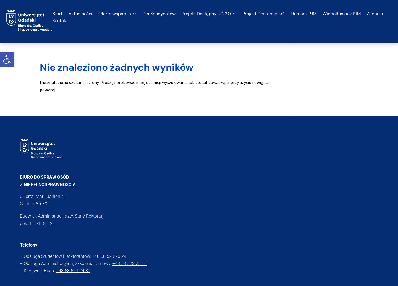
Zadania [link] (375, 14)
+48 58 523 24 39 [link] (73, 270)
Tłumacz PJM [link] (303, 14)
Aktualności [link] (80, 14)
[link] (7, 59)
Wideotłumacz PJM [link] (342, 14)
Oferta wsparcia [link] (114, 14)
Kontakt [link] (60, 20)
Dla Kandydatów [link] (159, 14)
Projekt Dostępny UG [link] (263, 14)
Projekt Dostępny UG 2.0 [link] (206, 14)
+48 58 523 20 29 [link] (109, 256)
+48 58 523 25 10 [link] (129, 263)
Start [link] (57, 14)
